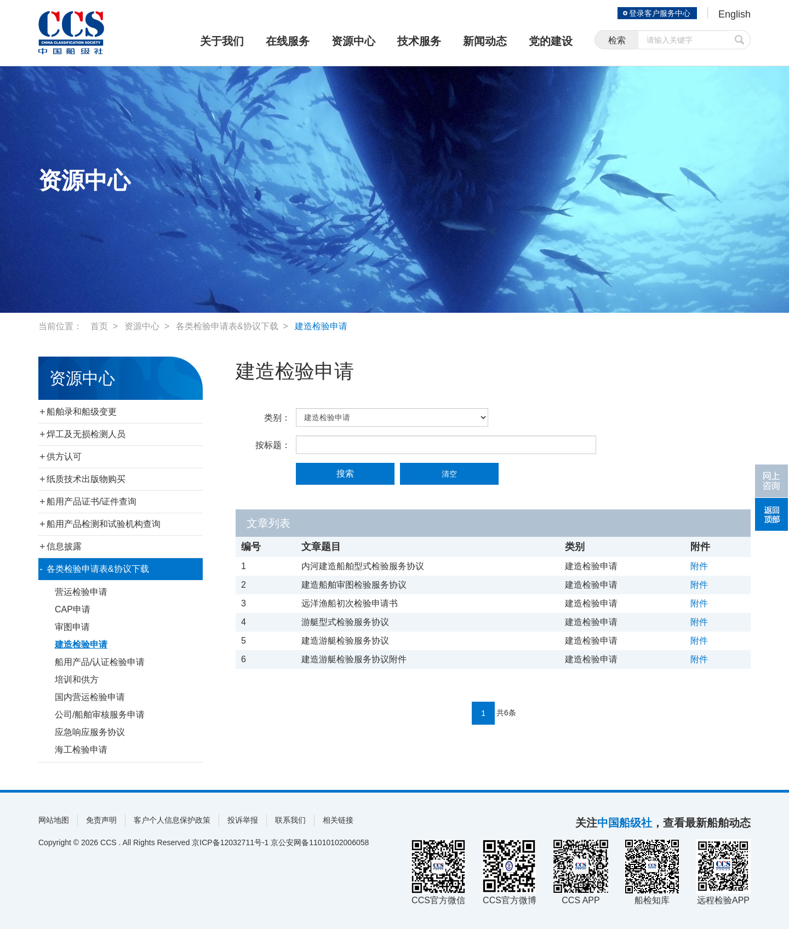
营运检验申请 (81, 592)
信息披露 (64, 546)
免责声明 (101, 820)
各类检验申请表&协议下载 (227, 326)
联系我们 (290, 820)
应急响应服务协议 (90, 732)
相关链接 (338, 820)
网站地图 (53, 820)
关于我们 (222, 41)
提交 (740, 39)
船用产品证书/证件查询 (91, 501)
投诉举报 (242, 820)
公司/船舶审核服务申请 (100, 714)
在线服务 (288, 41)
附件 (699, 566)
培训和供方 (77, 679)
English (734, 14)
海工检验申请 (81, 749)
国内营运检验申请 (90, 697)
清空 (449, 473)
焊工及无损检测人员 (86, 434)
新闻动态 (485, 41)
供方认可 (64, 456)
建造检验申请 (321, 326)
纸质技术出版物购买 (86, 479)
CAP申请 (72, 609)
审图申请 (72, 627)
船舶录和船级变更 (82, 411)
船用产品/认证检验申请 (100, 662)
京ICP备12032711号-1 (230, 842)
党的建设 (551, 41)
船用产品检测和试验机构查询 (104, 524)
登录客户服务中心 (659, 13)
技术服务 (419, 41)
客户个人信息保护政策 (172, 820)
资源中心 (353, 41)
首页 (99, 326)
